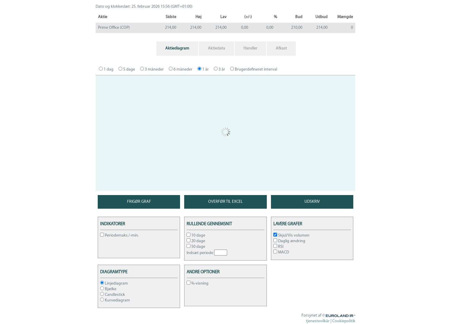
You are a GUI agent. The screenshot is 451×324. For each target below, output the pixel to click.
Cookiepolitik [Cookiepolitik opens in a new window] (343, 321)
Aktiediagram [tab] (177, 48)
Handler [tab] (250, 48)
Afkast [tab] (281, 48)
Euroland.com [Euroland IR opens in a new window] (343, 315)
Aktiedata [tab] (216, 48)
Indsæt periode (200, 253)
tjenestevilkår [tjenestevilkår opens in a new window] (318, 321)
